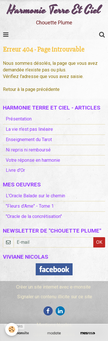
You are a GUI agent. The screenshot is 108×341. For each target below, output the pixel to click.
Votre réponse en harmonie (33, 160)
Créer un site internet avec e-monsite (53, 287)
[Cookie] (11, 329)
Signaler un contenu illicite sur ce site (54, 296)
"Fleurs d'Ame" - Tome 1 (30, 206)
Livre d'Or (15, 170)
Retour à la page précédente (31, 89)
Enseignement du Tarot (29, 139)
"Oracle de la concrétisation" (34, 216)
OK (99, 242)
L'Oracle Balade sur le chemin (35, 195)
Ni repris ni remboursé (28, 150)
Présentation (19, 119)
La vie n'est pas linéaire (29, 129)
